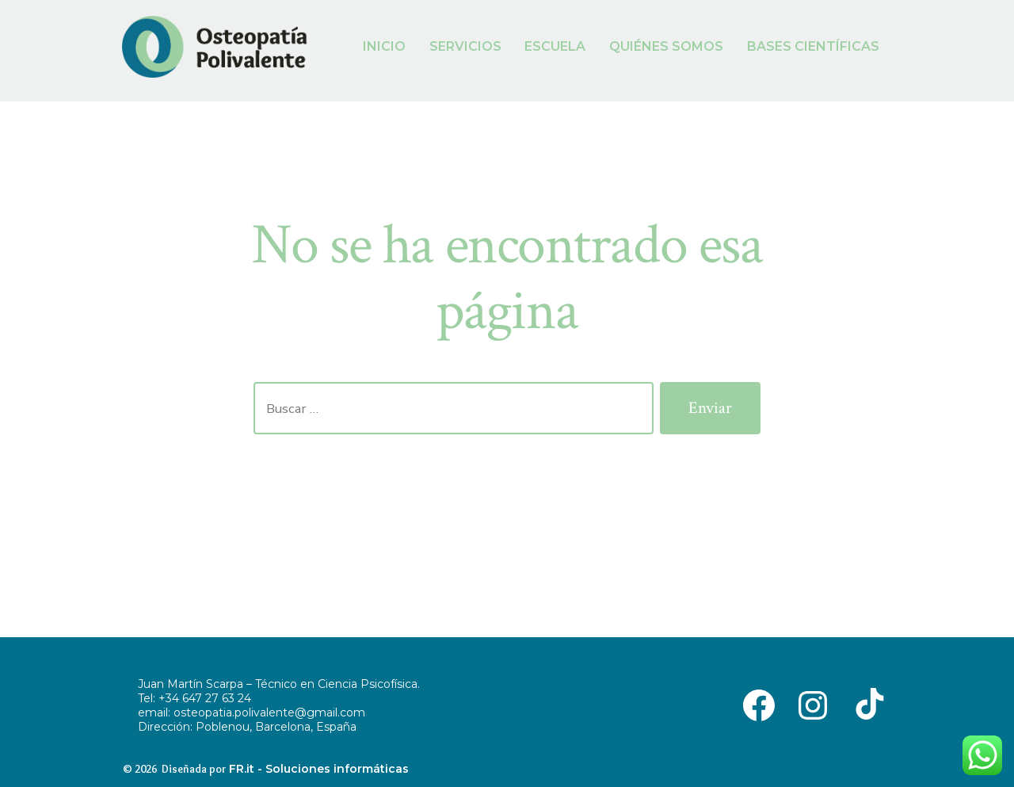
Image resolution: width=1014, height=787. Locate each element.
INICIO (384, 46)
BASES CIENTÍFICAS (813, 46)
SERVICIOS (465, 46)
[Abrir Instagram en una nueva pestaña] (812, 704)
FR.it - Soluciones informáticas (319, 769)
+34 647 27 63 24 (204, 698)
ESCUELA (554, 46)
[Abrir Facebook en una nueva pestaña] (759, 704)
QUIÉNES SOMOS (666, 46)
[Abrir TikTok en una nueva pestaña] (866, 704)
